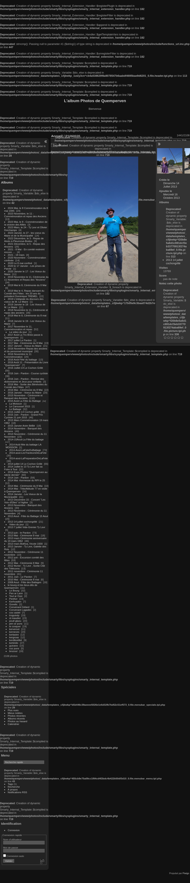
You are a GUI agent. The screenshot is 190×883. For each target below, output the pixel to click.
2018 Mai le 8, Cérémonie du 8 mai (27, 315)
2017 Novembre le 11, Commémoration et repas (18, 328)
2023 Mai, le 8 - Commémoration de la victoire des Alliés (25, 223)
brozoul (13, 651)
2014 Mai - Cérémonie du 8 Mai (25, 485)
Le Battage (15, 409)
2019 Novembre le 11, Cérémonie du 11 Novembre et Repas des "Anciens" (26, 278)
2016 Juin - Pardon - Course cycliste (28, 373)
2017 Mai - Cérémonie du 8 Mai (25, 343)
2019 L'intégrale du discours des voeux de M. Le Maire (24, 300)
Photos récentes (17, 715)
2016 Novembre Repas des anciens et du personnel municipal (25, 350)
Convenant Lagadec (20, 609)
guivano (13, 645)
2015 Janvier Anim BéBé (21, 425)
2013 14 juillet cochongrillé (23, 521)
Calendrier (13, 724)
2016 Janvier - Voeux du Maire (25, 392)
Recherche (14, 786)
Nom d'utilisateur (12, 839)
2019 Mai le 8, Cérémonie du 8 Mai (27, 285)
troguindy (14, 615)
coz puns (14, 648)
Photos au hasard (17, 721)
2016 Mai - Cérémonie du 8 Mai (25, 389)
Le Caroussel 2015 (19, 406)
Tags (10, 784)
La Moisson (15, 403)
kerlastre (14, 634)
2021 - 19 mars (16, 254)
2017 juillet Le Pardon (20, 340)
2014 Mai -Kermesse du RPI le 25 (26, 480)
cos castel (14, 612)
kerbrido (13, 642)
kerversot (14, 629)
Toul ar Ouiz (16, 596)
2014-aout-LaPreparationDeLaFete (28, 458)
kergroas (14, 637)
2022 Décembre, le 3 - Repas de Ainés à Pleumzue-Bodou (24, 239)
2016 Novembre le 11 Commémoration (17, 355)
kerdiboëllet (15, 640)
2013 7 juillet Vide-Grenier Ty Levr (26, 527)
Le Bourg (14, 590)
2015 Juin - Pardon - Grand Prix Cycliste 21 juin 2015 (23, 416)
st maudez (15, 618)
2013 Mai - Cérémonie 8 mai (23, 535)
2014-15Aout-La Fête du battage (26, 439)
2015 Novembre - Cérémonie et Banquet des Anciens (23, 396)
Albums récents (16, 718)
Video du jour (16, 524)
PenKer (13, 598)
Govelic (13, 604)
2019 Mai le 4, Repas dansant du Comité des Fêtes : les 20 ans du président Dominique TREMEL (24, 293)
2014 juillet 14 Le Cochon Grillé (25, 463)
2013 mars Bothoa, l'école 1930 (25, 543)
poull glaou (15, 620)
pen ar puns (15, 623)
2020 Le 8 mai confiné (20, 263)
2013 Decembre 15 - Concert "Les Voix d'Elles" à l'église (24, 501)
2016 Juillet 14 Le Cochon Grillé (25, 367)
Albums (7, 182)
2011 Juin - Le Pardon (20, 576)
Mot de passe (10, 847)
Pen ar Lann (16, 593)
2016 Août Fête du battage (22, 359)
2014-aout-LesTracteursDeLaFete (28, 452)
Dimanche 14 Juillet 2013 (171, 185)
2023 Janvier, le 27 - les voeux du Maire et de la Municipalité (24, 234)
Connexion (14, 830)
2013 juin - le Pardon (19, 532)
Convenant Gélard (19, 607)
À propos (13, 789)
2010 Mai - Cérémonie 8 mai (23, 579)
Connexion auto (13, 856)
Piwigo (186, 873)
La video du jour (18, 332)
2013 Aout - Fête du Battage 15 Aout (28, 516)
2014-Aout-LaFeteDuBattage (25, 450)
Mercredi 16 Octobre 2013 (171, 196)
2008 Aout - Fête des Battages (24, 582)
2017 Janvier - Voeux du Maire (25, 345)
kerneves (14, 631)
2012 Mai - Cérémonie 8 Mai (23, 563)
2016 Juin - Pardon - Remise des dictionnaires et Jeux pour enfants (24, 380)
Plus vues (13, 710)
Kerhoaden (15, 601)
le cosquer (15, 626)
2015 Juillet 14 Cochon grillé (23, 411)
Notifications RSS (17, 792)
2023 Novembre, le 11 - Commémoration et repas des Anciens (25, 215)
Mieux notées (15, 713)
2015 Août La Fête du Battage (24, 400)
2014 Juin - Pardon (18, 477)
